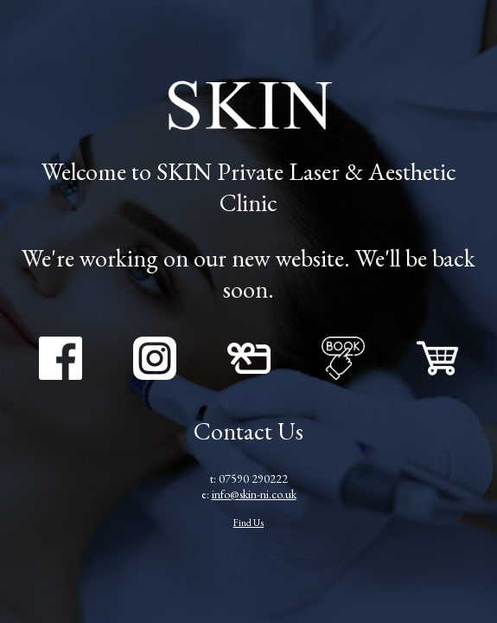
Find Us (248, 522)
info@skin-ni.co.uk (254, 494)
